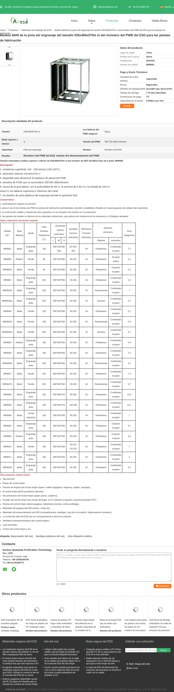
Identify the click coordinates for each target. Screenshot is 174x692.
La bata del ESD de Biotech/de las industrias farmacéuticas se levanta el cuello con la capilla (103, 670)
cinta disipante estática (80, 536)
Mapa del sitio (142, 664)
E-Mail (129, 664)
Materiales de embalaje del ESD (36, 30)
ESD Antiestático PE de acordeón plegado (12, 622)
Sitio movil (132, 668)
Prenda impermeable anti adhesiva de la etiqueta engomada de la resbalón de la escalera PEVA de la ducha (85, 629)
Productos (112, 20)
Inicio (74, 20)
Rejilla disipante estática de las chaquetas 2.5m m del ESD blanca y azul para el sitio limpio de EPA (103, 661)
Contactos (135, 20)
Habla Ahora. (160, 20)
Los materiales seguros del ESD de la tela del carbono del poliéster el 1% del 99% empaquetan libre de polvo (20, 652)
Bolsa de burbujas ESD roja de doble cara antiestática (110, 623)
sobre (92, 20)
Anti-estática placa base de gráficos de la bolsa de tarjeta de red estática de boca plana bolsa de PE (136, 627)
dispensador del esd (22, 536)
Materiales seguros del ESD (19, 641)
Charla (127, 106)
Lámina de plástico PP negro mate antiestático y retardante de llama (61, 623)
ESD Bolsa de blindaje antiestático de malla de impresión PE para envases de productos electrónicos (160, 627)
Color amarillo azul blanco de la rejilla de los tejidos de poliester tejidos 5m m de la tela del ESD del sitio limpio (62, 661)
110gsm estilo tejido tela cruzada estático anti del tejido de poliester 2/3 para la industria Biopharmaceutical (61, 652)
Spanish (169, 7)
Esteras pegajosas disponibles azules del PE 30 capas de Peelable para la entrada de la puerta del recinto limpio (20, 681)
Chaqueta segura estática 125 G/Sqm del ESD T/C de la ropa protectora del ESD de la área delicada (103, 652)
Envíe (164, 650)
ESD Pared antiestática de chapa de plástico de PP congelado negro (37, 623)
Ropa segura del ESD (99, 641)
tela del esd (51, 641)
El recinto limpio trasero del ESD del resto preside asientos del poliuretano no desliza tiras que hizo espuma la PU (21, 661)
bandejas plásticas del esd (50, 536)
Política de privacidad (15, 689)
